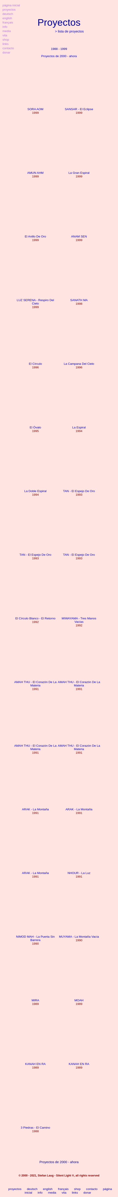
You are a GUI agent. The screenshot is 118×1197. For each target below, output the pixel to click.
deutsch (32, 1189)
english (47, 1189)
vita (64, 1192)
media (52, 1192)
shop (77, 1189)
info (40, 1192)
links (75, 1192)
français (63, 1189)
